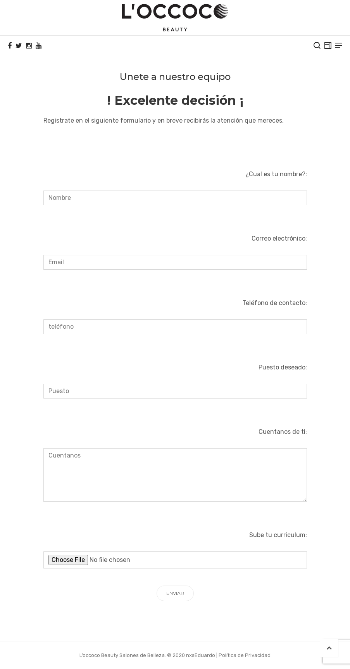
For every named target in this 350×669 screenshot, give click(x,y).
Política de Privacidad (245, 655)
